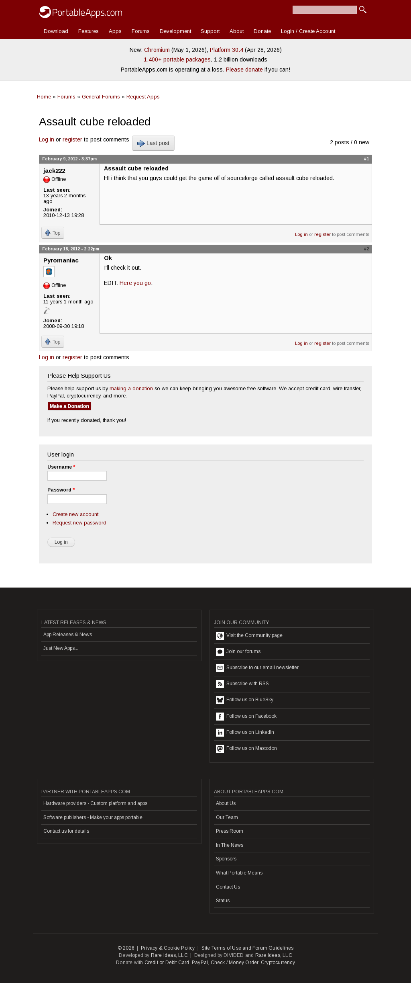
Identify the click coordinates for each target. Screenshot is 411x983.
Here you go (135, 283)
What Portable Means (239, 873)
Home (44, 97)
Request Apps (143, 97)
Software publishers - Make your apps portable (92, 817)
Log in (46, 139)
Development (175, 31)
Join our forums (238, 652)
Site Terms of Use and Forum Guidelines (247, 948)
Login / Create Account (308, 31)
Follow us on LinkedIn (245, 733)
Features (88, 31)
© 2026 (126, 948)
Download (56, 31)
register (72, 139)
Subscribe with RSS (242, 684)
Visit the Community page (249, 636)
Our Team (227, 817)
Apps (115, 31)
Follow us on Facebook (246, 717)
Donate (262, 31)
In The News (229, 845)
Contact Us (228, 887)
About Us (226, 803)
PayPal (200, 962)
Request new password (79, 523)
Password (61, 490)
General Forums (101, 97)
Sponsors (226, 859)
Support (210, 31)
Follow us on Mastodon (246, 749)
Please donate (244, 69)
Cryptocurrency (278, 962)
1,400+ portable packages (177, 59)
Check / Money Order (234, 962)
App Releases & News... (69, 634)
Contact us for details (66, 831)
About (237, 31)
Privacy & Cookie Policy (168, 948)
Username (61, 467)
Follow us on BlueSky (244, 700)
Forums (141, 31)
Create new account (75, 514)
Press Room (229, 831)
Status (223, 900)
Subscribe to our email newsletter (257, 668)
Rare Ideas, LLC (169, 955)
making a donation (131, 388)
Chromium (157, 50)
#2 (366, 248)
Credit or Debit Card (166, 962)
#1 (366, 158)
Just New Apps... (60, 648)
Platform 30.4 (226, 50)
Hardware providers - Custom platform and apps (95, 803)
